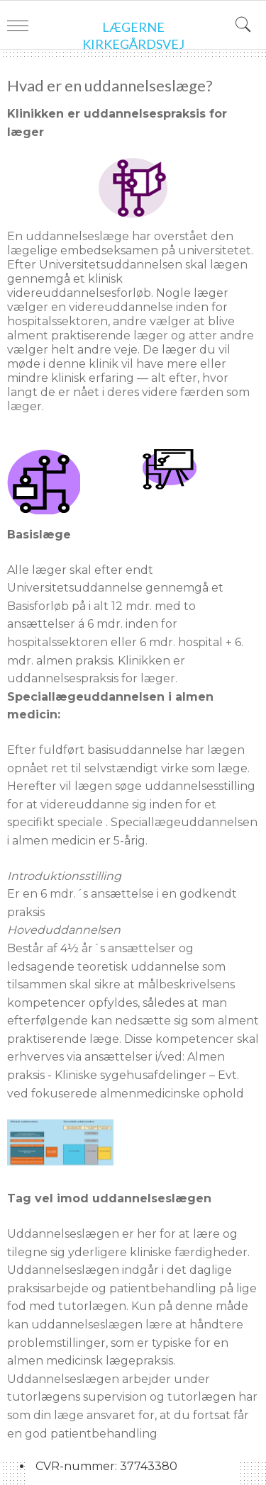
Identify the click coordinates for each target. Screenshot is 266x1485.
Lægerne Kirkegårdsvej (133, 35)
